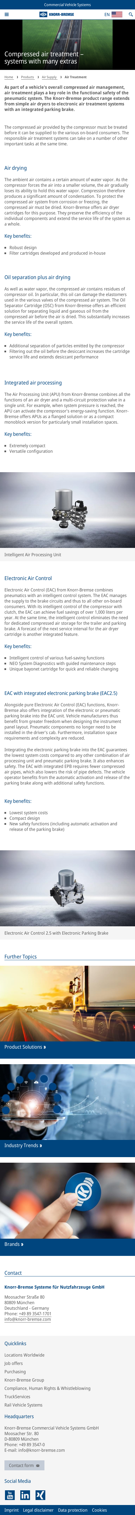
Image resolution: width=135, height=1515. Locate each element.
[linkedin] (25, 1495)
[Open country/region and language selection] (113, 14)
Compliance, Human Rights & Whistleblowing (47, 1388)
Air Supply (50, 77)
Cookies (99, 1510)
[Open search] (131, 14)
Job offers (13, 1363)
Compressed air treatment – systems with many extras (44, 57)
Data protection (73, 1510)
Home (9, 77)
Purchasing (15, 1372)
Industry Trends (21, 1145)
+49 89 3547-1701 (35, 1314)
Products (28, 77)
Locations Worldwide (24, 1355)
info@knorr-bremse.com (27, 1319)
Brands (12, 1244)
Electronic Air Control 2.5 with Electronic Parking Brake (56, 933)
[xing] (40, 1495)
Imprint (11, 1510)
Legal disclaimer (38, 1510)
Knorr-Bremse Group (24, 1380)
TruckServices (17, 1396)
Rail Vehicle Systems (23, 1405)
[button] (6, 14)
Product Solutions (23, 1047)
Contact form (24, 1465)
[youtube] (9, 1495)
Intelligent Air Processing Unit (32, 554)
